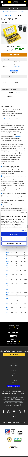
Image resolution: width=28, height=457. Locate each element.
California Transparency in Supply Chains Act (13, 402)
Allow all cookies (14, 234)
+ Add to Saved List (14, 70)
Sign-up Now (14, 354)
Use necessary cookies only (14, 243)
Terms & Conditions (20, 397)
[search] (14, 5)
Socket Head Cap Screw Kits (10, 117)
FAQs (14, 378)
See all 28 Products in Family (11, 15)
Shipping (13, 373)
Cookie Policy (12, 397)
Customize (14, 239)
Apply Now (13, 386)
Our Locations (13, 367)
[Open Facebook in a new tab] (3, 412)
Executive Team (13, 365)
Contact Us (19, 8)
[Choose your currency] (14, 9)
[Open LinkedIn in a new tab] (19, 412)
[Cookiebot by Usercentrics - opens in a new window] (20, 212)
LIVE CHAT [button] (13, 332)
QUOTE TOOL (12, 341)
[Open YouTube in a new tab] (14, 412)
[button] (20, 15)
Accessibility (13, 398)
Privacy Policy (6, 397)
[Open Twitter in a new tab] (8, 412)
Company (14, 363)
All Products (5, 11)
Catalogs (13, 382)
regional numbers (15, 328)
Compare (14, 72)
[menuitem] (2, 2)
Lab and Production (13, 11)
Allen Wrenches (7, 119)
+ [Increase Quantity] (11, 49)
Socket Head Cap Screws (14, 13)
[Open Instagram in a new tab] (24, 412)
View (17, 95)
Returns (13, 375)
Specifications (4, 82)
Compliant (18, 92)
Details (22, 230)
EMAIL (13, 336)
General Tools (21, 11)
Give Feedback (14, 380)
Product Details (14, 82)
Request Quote (16, 66)
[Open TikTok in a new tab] (14, 417)
